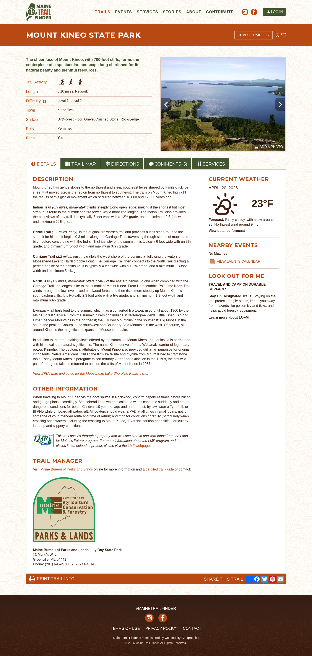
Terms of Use (125, 628)
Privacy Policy (161, 628)
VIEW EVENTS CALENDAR (235, 261)
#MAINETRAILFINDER (156, 608)
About (193, 12)
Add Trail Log (254, 35)
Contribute (220, 12)
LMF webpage (139, 446)
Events (123, 12)
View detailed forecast (227, 231)
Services (147, 12)
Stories (172, 12)
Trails (102, 12)
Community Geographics (182, 638)
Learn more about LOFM (229, 317)
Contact (192, 628)
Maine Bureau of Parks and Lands (66, 469)
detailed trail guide (160, 469)
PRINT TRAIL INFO (52, 578)
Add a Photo (269, 147)
